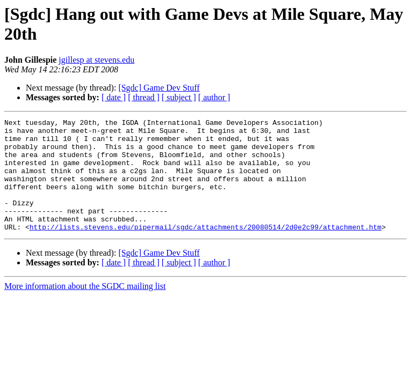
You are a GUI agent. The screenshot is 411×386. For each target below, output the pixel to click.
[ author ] (214, 97)
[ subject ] (179, 97)
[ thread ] (144, 97)
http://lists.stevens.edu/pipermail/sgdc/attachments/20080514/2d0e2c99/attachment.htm (205, 249)
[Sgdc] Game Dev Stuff (158, 87)
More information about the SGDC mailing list (84, 308)
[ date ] (114, 97)
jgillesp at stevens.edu (96, 59)
